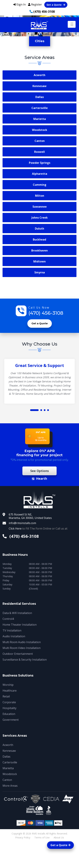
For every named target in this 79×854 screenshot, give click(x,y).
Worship (8, 685)
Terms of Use (42, 837)
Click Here (15, 528)
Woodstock (39, 130)
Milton (39, 196)
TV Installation (12, 630)
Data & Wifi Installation (17, 613)
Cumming (39, 185)
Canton (40, 141)
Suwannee (39, 206)
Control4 (8, 619)
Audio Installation (14, 636)
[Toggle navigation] (72, 24)
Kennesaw (39, 86)
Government (11, 720)
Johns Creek (39, 217)
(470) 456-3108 (44, 11)
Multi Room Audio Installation (22, 642)
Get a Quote (56, 4)
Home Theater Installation (20, 624)
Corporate (9, 702)
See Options (39, 471)
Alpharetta (39, 174)
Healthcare (10, 690)
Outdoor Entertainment (18, 654)
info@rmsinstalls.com (22, 523)
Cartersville (39, 108)
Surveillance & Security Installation (25, 659)
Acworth (39, 75)
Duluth (39, 228)
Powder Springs (39, 163)
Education (9, 714)
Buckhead (39, 239)
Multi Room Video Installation (22, 648)
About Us (59, 837)
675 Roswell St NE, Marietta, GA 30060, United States (30, 516)
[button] (34, 410)
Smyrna (39, 272)
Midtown (39, 261)
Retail (6, 696)
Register (35, 4)
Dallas (39, 97)
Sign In (19, 4)
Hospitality (9, 708)
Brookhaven (39, 250)
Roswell (39, 152)
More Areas (10, 786)
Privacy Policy (22, 837)
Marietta (39, 119)
